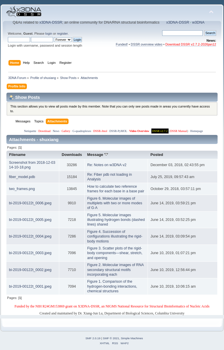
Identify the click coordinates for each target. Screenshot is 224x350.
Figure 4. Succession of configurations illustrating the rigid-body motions (114, 236)
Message (97, 154)
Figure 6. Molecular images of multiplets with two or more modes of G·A (114, 203)
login (48, 33)
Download (44, 131)
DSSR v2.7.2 (160, 131)
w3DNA (198, 22)
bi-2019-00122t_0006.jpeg (30, 203)
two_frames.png (22, 189)
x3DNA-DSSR (50, 22)
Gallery (66, 131)
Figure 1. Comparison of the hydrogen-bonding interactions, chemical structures (112, 286)
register (62, 33)
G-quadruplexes (81, 131)
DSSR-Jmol (100, 131)
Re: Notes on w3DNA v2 (106, 165)
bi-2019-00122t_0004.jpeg (30, 236)
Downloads (72, 154)
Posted (156, 154)
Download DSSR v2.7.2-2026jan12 (190, 44)
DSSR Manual (178, 131)
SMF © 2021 (111, 338)
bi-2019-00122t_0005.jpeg (30, 220)
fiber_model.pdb (22, 177)
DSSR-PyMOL (118, 131)
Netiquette (30, 131)
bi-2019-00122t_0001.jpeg (30, 286)
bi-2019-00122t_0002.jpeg (30, 270)
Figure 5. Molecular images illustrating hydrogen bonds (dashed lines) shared (116, 219)
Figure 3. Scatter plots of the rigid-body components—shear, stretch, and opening (114, 253)
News (56, 131)
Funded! (122, 44)
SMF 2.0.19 (93, 338)
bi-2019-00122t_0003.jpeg (30, 253)
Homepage (196, 131)
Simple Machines (132, 338)
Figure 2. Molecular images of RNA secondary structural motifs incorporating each (115, 269)
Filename (17, 154)
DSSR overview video (146, 44)
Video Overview (139, 131)
